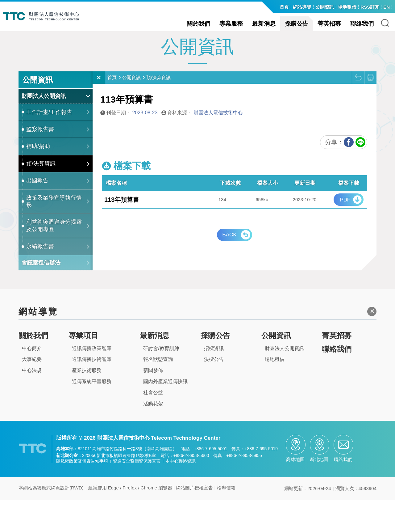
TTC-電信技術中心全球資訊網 (45, 16)
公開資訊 (131, 89)
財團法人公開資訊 (44, 108)
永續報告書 (40, 258)
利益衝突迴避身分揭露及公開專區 (54, 237)
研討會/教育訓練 (161, 360)
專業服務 (231, 23)
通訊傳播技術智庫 (91, 371)
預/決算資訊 (41, 175)
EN (386, 7)
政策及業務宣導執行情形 (54, 213)
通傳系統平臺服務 (91, 393)
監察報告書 (40, 141)
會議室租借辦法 (41, 274)
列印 (370, 89)
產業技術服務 (87, 382)
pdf (345, 211)
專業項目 (83, 347)
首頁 (112, 89)
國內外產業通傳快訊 (165, 393)
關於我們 (198, 23)
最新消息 (264, 23)
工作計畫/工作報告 (49, 124)
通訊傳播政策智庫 (91, 360)
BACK (229, 246)
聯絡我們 (362, 23)
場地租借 (275, 371)
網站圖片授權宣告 (194, 499)
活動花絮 (153, 415)
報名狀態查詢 (158, 371)
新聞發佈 (153, 382)
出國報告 (37, 192)
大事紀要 (32, 371)
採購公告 (296, 23)
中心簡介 (32, 360)
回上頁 (358, 89)
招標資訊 (214, 360)
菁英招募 (329, 23)
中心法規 (32, 382)
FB (349, 154)
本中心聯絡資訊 (180, 473)
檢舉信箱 (226, 499)
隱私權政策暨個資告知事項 (82, 473)
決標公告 (214, 371)
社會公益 (153, 404)
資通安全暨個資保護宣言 (136, 473)
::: (274, 8)
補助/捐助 (38, 158)
